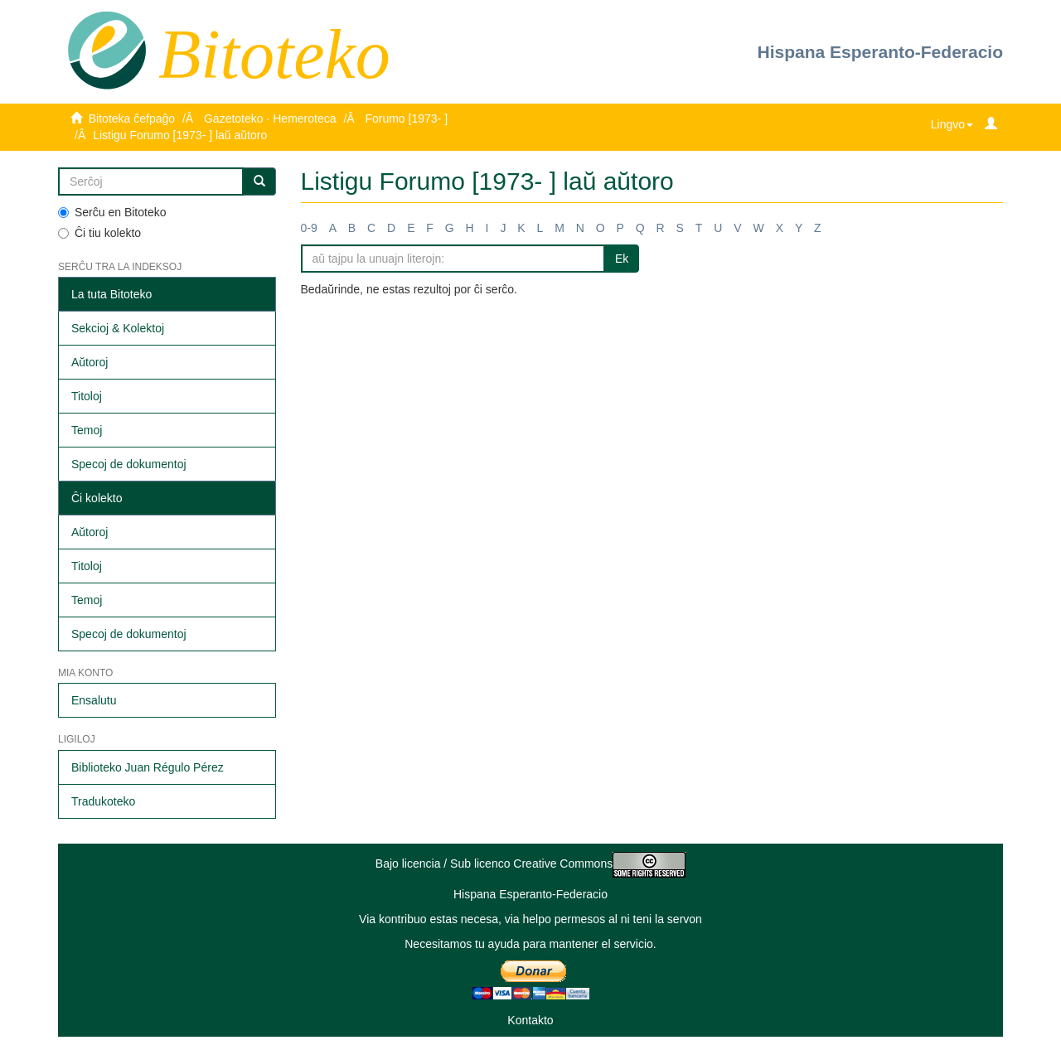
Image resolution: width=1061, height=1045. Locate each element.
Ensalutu (93, 700)
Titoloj (86, 396)
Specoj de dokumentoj (129, 464)
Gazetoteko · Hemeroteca (270, 118)
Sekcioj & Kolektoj (117, 328)
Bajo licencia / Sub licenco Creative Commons (530, 863)
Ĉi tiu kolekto (99, 232)
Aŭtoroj (89, 362)
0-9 (309, 228)
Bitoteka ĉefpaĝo (132, 118)
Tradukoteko (103, 801)
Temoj (86, 430)
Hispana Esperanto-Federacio (880, 51)
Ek (621, 258)
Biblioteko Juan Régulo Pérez (147, 767)
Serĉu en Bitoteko (112, 212)
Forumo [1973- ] (406, 118)
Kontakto (530, 1020)
